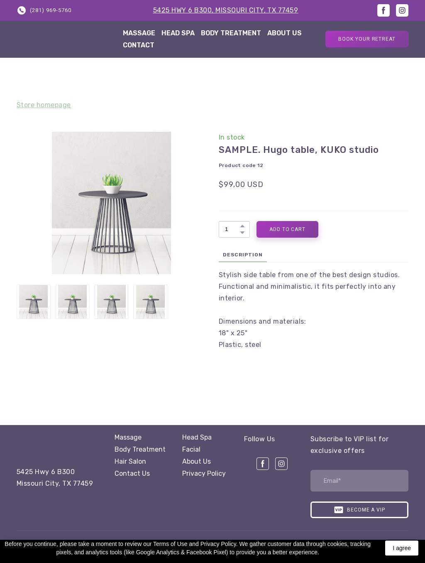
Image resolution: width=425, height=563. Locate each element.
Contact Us (132, 473)
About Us (196, 461)
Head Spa (197, 437)
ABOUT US (284, 33)
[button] (44, 10)
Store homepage (44, 105)
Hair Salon (130, 461)
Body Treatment (140, 449)
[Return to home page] (63, 39)
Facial (191, 449)
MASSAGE (139, 33)
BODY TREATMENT (231, 33)
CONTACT (138, 45)
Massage (128, 437)
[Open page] (64, 443)
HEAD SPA (178, 33)
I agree (402, 548)
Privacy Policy (204, 473)
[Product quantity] (232, 229)
